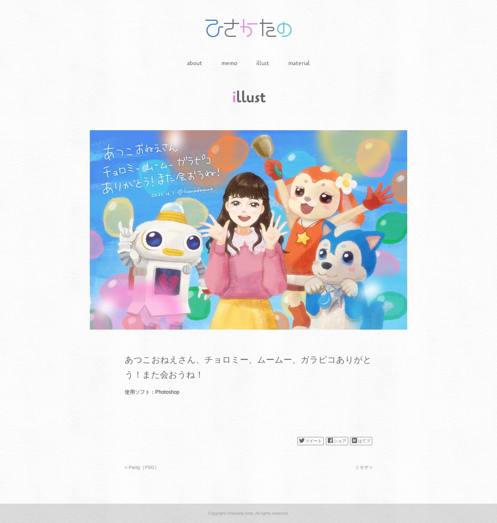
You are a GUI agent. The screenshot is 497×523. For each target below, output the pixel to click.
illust (262, 63)
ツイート (310, 440)
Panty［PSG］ (144, 467)
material (299, 63)
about (194, 63)
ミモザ (361, 467)
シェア (337, 440)
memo (229, 63)
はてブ (361, 440)
